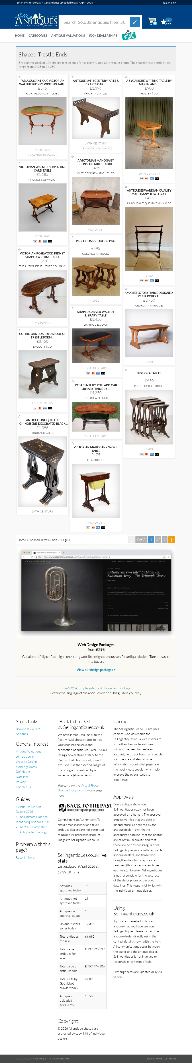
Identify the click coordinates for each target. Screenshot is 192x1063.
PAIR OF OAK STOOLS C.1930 (96, 241)
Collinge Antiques (95, 253)
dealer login (169, 2)
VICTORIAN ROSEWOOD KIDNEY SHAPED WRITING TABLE (42, 255)
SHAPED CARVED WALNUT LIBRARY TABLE (95, 313)
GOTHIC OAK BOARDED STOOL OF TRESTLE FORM (42, 335)
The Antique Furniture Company (42, 266)
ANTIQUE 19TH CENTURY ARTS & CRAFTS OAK (96, 82)
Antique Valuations (68, 35)
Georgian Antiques (149, 305)
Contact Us (23, 787)
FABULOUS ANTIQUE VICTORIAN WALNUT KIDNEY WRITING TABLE (42, 84)
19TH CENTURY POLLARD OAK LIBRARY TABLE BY (95, 386)
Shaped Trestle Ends (43, 540)
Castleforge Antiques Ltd (95, 173)
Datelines (22, 777)
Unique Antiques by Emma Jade (149, 203)
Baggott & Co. (42, 346)
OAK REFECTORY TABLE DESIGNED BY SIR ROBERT (149, 294)
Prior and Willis (95, 93)
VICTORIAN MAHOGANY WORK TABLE (96, 448)
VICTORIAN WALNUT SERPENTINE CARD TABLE (42, 168)
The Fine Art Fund (95, 398)
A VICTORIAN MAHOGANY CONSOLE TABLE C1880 (96, 162)
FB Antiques (95, 460)
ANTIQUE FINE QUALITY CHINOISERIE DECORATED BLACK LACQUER (42, 423)
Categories (38, 35)
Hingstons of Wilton (42, 179)
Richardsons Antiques (42, 93)
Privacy (21, 782)
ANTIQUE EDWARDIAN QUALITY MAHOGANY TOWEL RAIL (149, 192)
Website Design (26, 761)
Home (20, 35)
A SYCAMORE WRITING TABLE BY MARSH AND (149, 82)
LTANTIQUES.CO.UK (96, 324)
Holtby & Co (149, 93)
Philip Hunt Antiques (149, 386)
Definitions (23, 771)
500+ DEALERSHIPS (103, 35)
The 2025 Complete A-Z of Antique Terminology (96, 688)
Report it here (25, 857)
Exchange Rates (26, 767)
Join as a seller (25, 756)
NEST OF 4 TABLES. (149, 373)
